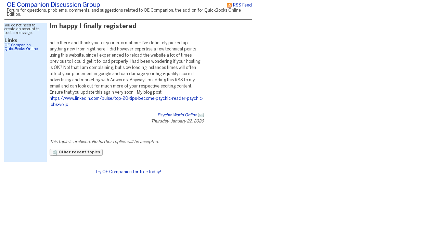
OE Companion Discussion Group (53, 5)
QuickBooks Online (21, 49)
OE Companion (17, 45)
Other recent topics (76, 152)
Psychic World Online (177, 115)
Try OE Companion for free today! (128, 172)
